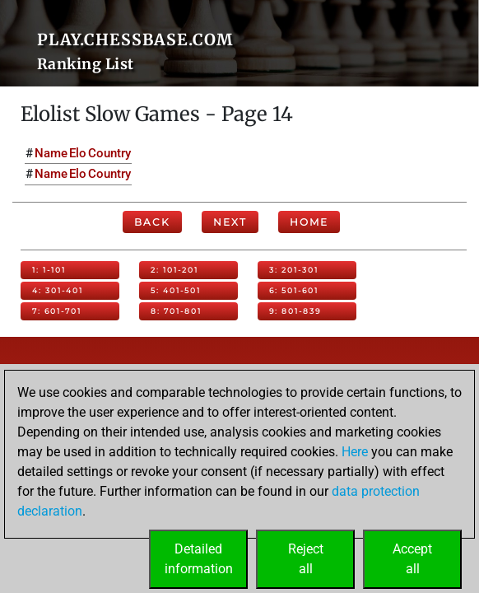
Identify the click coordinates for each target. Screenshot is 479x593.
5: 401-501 (176, 290)
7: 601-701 (56, 310)
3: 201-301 (294, 269)
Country (109, 153)
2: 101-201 (174, 269)
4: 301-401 (57, 290)
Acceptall (412, 559)
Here (355, 452)
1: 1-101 (49, 269)
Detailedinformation (199, 559)
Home (309, 222)
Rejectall (305, 559)
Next (230, 222)
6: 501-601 (294, 290)
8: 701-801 (176, 310)
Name (51, 153)
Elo (77, 153)
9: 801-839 (295, 310)
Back (152, 222)
